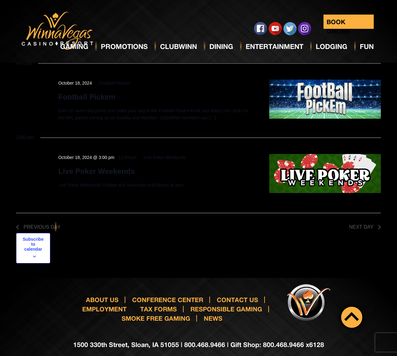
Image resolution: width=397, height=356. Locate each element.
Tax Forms (158, 309)
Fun (367, 46)
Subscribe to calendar (33, 244)
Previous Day (38, 227)
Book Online (338, 23)
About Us (102, 299)
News (213, 318)
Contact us (237, 299)
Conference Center (167, 299)
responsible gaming (226, 309)
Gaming (74, 46)
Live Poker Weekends (96, 171)
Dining (221, 46)
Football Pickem (86, 97)
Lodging (331, 46)
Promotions (124, 46)
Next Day (365, 227)
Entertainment (274, 46)
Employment (104, 309)
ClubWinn (178, 46)
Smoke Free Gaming (156, 318)
